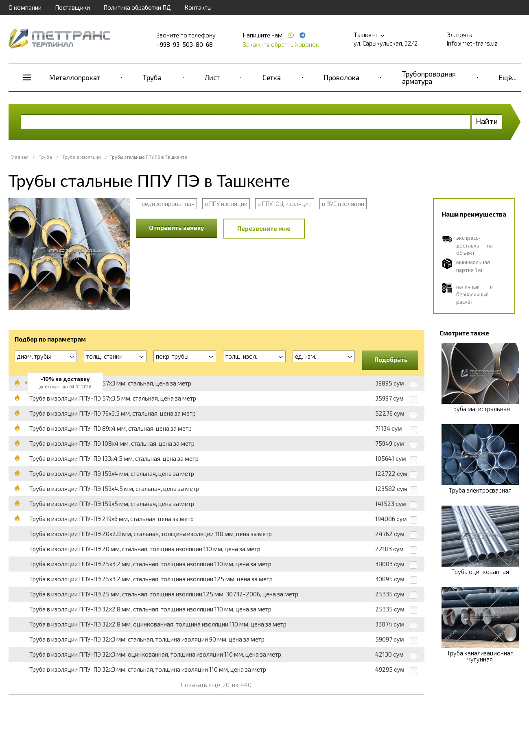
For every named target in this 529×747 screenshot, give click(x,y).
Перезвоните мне (264, 228)
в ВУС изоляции (343, 203)
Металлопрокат (74, 77)
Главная (19, 157)
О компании (25, 7)
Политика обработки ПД (137, 7)
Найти (487, 121)
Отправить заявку (176, 227)
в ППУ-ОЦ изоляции (285, 203)
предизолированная (166, 203)
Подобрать (391, 359)
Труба (152, 77)
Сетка (271, 77)
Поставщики (72, 7)
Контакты (198, 7)
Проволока (341, 77)
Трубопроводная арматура (429, 77)
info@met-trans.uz (472, 43)
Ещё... (508, 77)
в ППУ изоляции (226, 203)
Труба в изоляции (81, 157)
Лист (212, 77)
